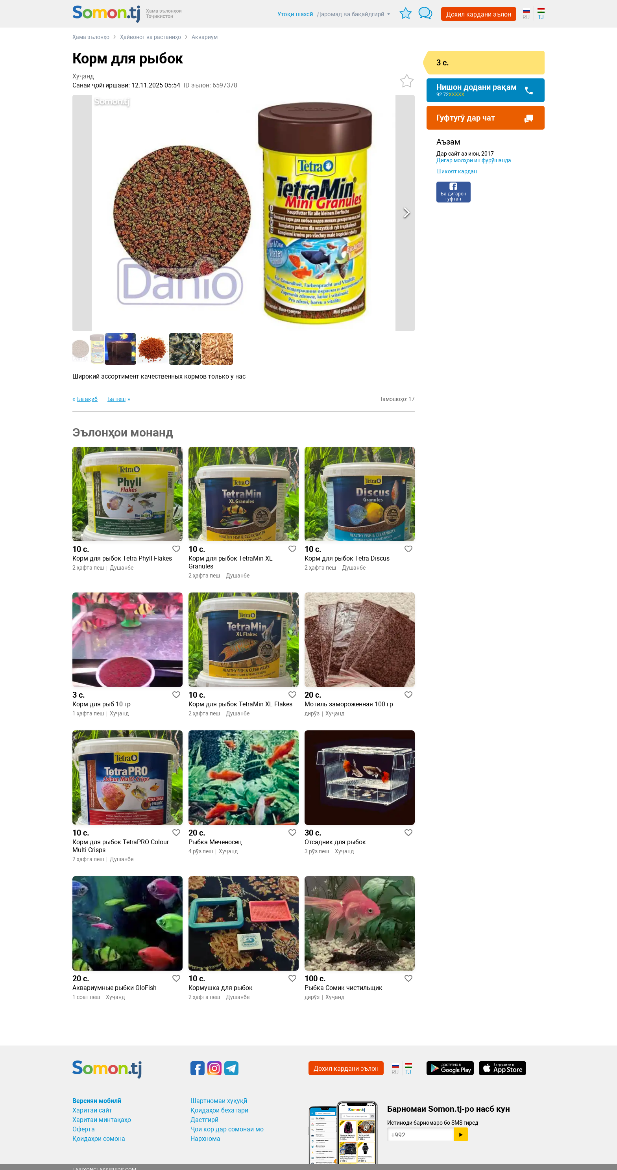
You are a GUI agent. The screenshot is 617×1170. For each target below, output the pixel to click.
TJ (541, 17)
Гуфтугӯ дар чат (465, 118)
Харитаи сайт (92, 1110)
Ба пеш (116, 399)
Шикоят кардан (456, 171)
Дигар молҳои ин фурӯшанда (473, 160)
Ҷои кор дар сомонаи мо (227, 1129)
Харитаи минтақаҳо (101, 1120)
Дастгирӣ (204, 1120)
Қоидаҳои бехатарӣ (219, 1110)
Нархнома (205, 1138)
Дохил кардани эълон (478, 14)
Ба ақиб (87, 399)
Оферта (83, 1129)
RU (526, 17)
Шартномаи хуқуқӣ (218, 1101)
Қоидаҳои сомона (98, 1138)
